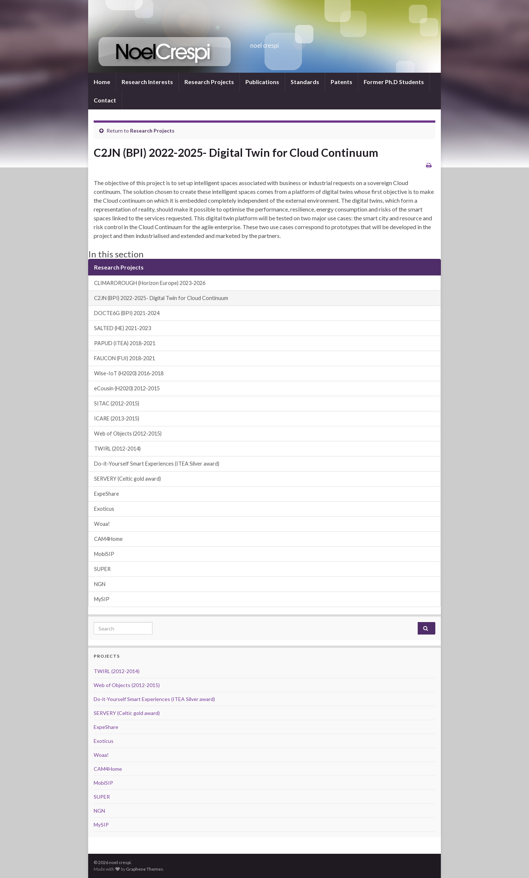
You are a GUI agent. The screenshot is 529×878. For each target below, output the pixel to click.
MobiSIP (104, 554)
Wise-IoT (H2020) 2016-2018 (128, 373)
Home (102, 81)
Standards (305, 81)
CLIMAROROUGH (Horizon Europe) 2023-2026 (149, 283)
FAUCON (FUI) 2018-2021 (124, 358)
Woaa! (102, 524)
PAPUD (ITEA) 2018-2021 (124, 343)
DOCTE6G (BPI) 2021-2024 (126, 313)
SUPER (102, 569)
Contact (105, 100)
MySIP (101, 599)
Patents (341, 81)
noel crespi (265, 43)
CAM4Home (108, 539)
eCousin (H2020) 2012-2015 (127, 388)
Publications (262, 81)
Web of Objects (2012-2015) (128, 433)
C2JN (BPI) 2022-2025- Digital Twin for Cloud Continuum (161, 298)
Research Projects (209, 81)
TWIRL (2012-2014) (117, 448)
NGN (99, 584)
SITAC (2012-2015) (116, 403)
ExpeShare (106, 494)
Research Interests (147, 81)
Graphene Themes (144, 869)
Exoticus (104, 509)
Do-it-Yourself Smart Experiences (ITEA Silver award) (156, 463)
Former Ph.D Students (394, 81)
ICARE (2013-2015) (116, 418)
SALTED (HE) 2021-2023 (122, 328)
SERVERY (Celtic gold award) (127, 479)
